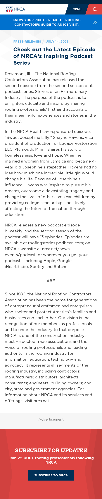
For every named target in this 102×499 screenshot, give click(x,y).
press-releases (27, 41)
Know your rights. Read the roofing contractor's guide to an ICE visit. (55, 22)
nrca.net (41, 400)
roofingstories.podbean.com (55, 242)
